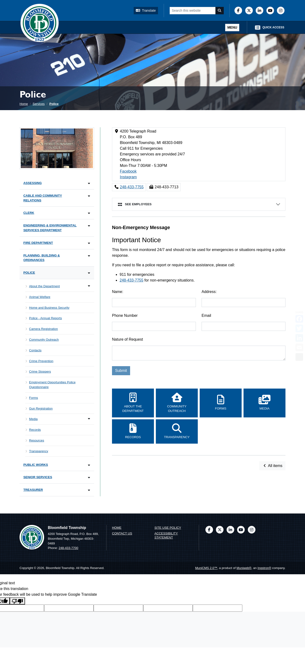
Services (39, 104)
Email (206, 315)
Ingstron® (264, 568)
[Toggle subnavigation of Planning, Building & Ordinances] (89, 256)
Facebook (128, 171)
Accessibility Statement (166, 535)
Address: (209, 292)
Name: (117, 292)
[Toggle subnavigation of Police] (89, 273)
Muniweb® (244, 568)
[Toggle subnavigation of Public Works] (89, 465)
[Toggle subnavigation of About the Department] (89, 286)
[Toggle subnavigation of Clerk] (89, 213)
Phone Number (125, 315)
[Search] (219, 10)
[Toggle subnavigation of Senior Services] (89, 477)
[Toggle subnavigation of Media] (89, 418)
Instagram (128, 177)
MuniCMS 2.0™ (206, 568)
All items (272, 466)
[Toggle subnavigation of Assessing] (89, 183)
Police (54, 104)
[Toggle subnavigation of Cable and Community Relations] (89, 196)
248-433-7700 (68, 548)
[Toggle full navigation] (232, 27)
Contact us (122, 533)
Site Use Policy (167, 527)
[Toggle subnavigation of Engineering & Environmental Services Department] (89, 226)
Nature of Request (127, 339)
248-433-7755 (132, 187)
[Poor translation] (17, 601)
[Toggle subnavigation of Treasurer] (89, 490)
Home (24, 104)
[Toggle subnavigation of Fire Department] (89, 243)
